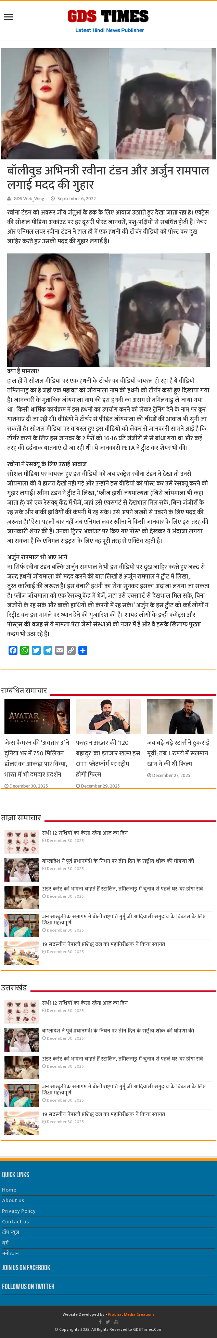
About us (13, 1200)
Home (9, 1190)
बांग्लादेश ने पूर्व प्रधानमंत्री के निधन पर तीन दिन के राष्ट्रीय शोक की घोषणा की (118, 861)
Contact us (15, 1221)
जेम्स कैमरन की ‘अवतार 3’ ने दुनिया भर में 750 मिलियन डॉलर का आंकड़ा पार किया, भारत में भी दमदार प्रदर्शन (36, 759)
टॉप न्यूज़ (10, 1232)
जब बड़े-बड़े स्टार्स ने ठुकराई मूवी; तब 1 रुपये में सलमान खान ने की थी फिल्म (178, 753)
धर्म (5, 1243)
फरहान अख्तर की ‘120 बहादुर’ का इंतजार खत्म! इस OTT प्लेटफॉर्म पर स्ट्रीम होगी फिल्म (108, 759)
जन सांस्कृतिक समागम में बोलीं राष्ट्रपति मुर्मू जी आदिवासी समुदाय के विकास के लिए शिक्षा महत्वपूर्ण (124, 919)
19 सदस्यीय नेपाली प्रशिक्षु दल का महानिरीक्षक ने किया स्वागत (103, 944)
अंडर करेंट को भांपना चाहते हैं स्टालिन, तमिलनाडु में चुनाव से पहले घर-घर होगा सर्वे (122, 889)
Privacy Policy (19, 1211)
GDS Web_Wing (29, 199)
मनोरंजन (10, 1253)
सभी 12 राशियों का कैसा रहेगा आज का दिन (85, 833)
